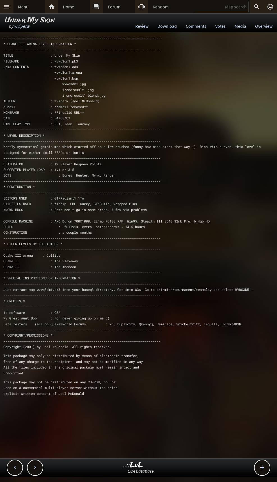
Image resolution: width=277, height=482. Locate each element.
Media (240, 26)
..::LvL (133, 465)
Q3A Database (141, 471)
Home (68, 7)
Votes (220, 26)
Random (161, 7)
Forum (114, 7)
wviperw (22, 26)
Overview (264, 26)
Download (167, 26)
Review (141, 26)
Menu (23, 7)
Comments (196, 26)
